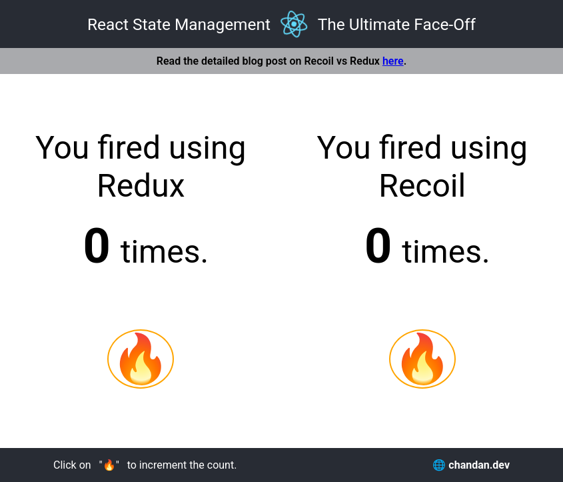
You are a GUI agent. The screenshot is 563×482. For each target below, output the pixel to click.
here (393, 61)
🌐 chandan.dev (471, 465)
